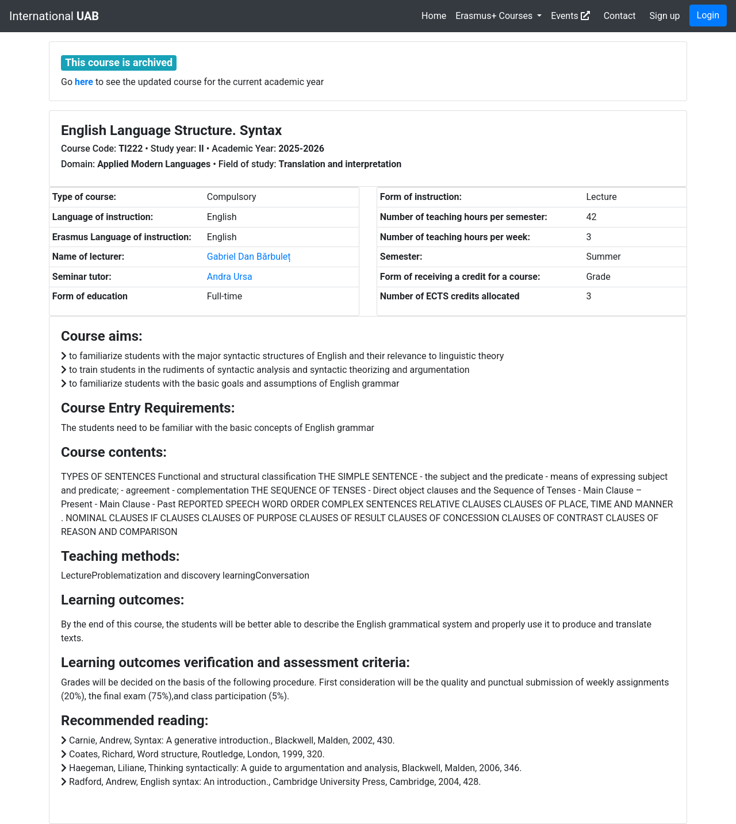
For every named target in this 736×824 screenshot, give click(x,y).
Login (708, 15)
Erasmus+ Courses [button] (495, 15)
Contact (620, 15)
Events (570, 15)
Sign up (665, 15)
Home (433, 15)
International (54, 16)
